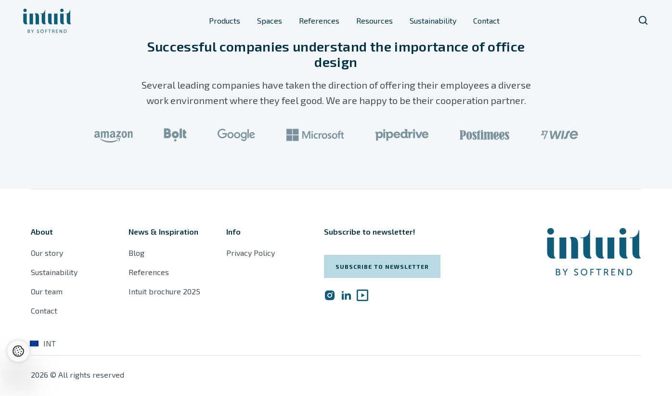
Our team (47, 291)
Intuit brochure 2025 (164, 291)
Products (224, 20)
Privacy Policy (250, 252)
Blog (136, 252)
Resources (374, 20)
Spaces (269, 20)
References (319, 20)
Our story (47, 252)
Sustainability (433, 20)
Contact (486, 20)
